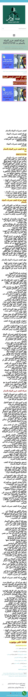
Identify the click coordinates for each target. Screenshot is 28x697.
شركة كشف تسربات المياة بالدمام (16, 674)
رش (23, 657)
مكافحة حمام (17, 663)
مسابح (8, 654)
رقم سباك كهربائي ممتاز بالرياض (16, 687)
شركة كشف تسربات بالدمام (20, 71)
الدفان (19, 651)
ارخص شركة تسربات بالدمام (17, 673)
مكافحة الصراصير (17, 657)
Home (25, 46)
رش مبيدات (17, 660)
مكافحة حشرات (23, 660)
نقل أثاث (25, 666)
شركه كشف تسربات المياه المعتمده (16, 46)
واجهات (18, 654)
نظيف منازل (23, 654)
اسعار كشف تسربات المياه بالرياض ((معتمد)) (16, 684)
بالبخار (17, 648)
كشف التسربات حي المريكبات (14, 676)
